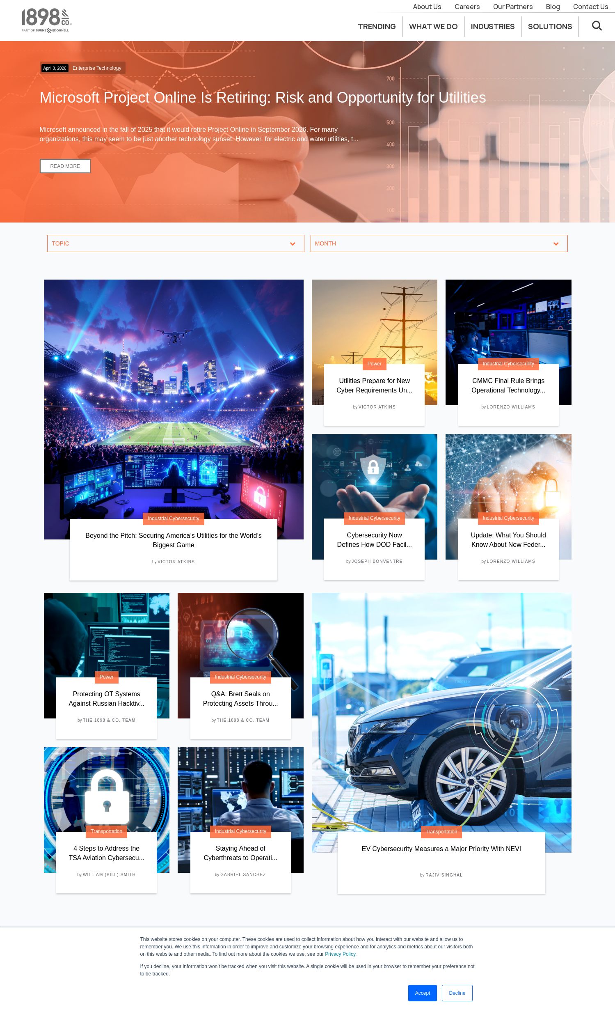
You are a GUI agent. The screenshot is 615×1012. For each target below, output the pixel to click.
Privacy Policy (340, 954)
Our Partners (513, 6)
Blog (553, 6)
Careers (467, 6)
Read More (65, 166)
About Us (427, 6)
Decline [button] (457, 993)
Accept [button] (422, 993)
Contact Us (590, 6)
